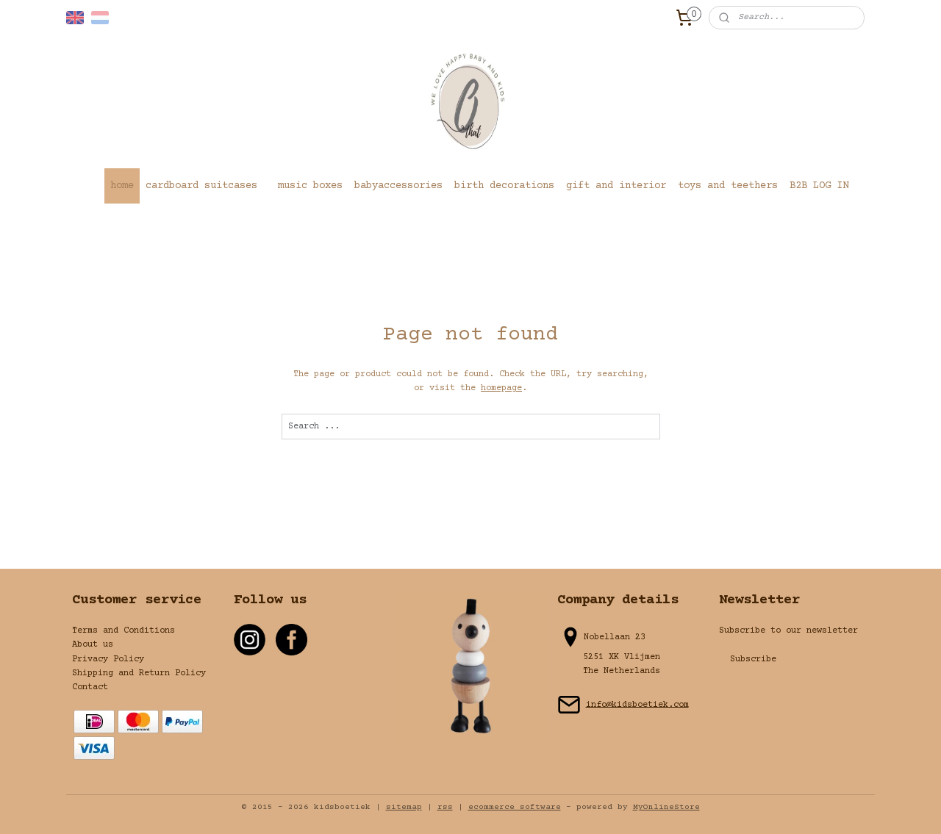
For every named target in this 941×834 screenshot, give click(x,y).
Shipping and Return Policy (139, 673)
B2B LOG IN (819, 186)
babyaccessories (398, 186)
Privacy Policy (108, 659)
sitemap (404, 807)
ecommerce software (514, 807)
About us (92, 645)
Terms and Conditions (123, 631)
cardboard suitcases (201, 186)
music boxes (310, 186)
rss (445, 807)
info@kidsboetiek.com (637, 704)
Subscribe (753, 659)
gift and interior (616, 186)
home (122, 186)
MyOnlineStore (666, 807)
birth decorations (504, 186)
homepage (501, 388)
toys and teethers (728, 186)
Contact (90, 687)
